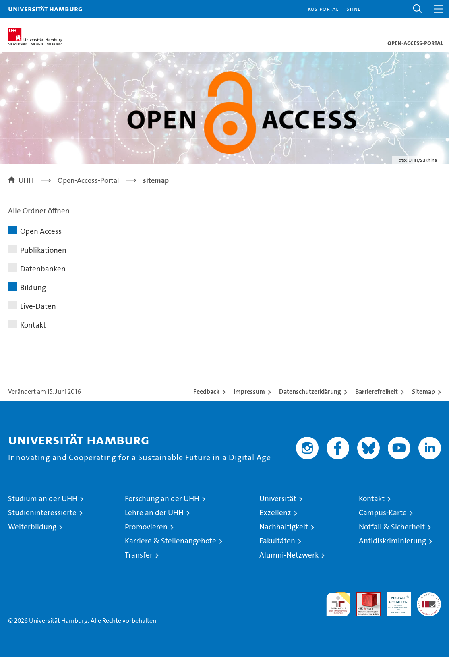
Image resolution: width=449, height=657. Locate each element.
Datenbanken (43, 269)
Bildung (33, 288)
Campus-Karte (383, 513)
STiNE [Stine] (353, 8)
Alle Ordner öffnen (39, 211)
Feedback (206, 391)
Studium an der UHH (42, 499)
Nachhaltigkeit (283, 527)
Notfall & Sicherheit (392, 527)
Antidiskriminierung (392, 541)
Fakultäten (277, 541)
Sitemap (423, 391)
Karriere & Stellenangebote (170, 541)
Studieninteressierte (42, 513)
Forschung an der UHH (162, 499)
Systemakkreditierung (429, 596)
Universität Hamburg (45, 9)
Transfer (139, 555)
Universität (277, 499)
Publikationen (43, 250)
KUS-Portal (323, 8)
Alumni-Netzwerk (289, 555)
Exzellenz (275, 513)
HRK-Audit (394, 600)
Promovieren (146, 527)
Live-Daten (38, 306)
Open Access (41, 231)
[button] (418, 9)
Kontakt (33, 325)
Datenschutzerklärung (310, 391)
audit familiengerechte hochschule (338, 604)
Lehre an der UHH (154, 513)
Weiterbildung (32, 527)
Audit (364, 596)
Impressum (249, 391)
